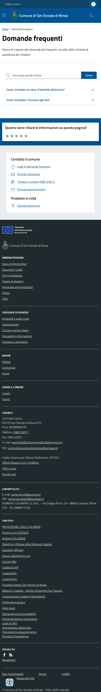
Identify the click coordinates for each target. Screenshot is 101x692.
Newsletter (9, 660)
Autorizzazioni (10, 324)
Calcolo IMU (9, 561)
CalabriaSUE (9, 573)
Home (5, 29)
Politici (6, 293)
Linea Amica (9, 579)
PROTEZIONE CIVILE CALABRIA (21, 527)
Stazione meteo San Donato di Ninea (24, 585)
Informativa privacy (13, 602)
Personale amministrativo (17, 287)
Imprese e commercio (15, 342)
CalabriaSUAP (10, 567)
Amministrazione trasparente (19, 619)
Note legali (8, 608)
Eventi (6, 399)
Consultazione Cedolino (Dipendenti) (23, 596)
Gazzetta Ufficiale (12, 550)
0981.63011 (21, 432)
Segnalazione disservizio (16, 627)
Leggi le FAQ (9, 623)
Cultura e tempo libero (15, 330)
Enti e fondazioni (12, 275)
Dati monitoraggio (12, 674)
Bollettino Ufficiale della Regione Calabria (27, 544)
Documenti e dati (12, 269)
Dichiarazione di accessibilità (19, 614)
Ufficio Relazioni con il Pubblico (20, 462)
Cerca (88, 75)
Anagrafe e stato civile (15, 318)
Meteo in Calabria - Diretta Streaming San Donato (32, 590)
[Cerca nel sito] (90, 15)
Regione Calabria (13, 4)
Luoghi (6, 393)
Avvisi (5, 373)
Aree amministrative (14, 264)
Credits (66, 674)
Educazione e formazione (17, 336)
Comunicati (9, 367)
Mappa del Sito (25, 678)
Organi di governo (12, 281)
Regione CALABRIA (13, 538)
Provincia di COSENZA (15, 532)
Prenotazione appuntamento (19, 632)
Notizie (6, 362)
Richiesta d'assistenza (15, 636)
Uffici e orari (9, 468)
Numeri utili (9, 474)
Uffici (5, 298)
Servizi (42, 674)
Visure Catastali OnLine (16, 556)
